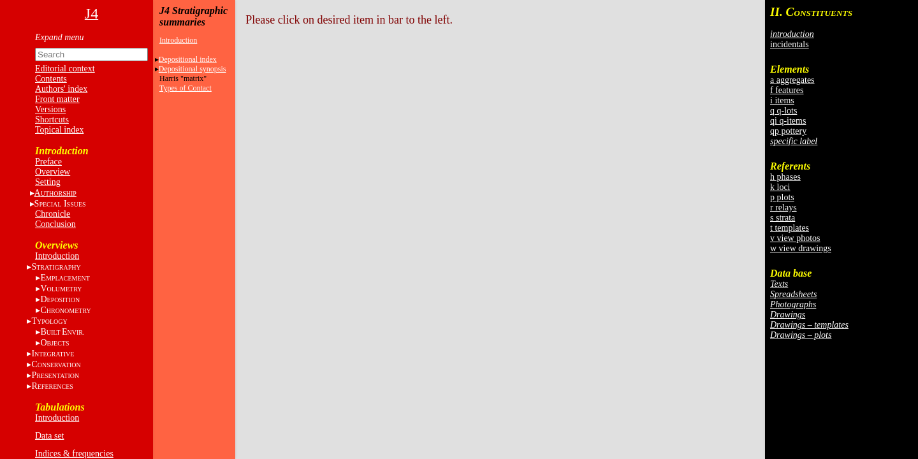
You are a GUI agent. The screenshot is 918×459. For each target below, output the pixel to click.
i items (782, 100)
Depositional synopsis (192, 68)
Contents (51, 79)
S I (60, 203)
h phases (785, 177)
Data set (49, 436)
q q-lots (783, 110)
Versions (50, 109)
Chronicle (52, 214)
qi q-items (788, 121)
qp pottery (788, 131)
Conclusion (55, 224)
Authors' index (61, 89)
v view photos (795, 238)
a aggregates (792, 80)
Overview (52, 172)
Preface (48, 161)
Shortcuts (52, 119)
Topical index (59, 130)
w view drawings (800, 248)
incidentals (789, 44)
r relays (783, 207)
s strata (782, 217)
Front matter (57, 99)
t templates (789, 228)
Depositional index (188, 59)
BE (62, 332)
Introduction (57, 256)
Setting (48, 182)
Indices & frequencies (74, 453)
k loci (780, 187)
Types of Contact (185, 88)
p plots (782, 197)
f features (786, 90)
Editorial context (65, 68)
